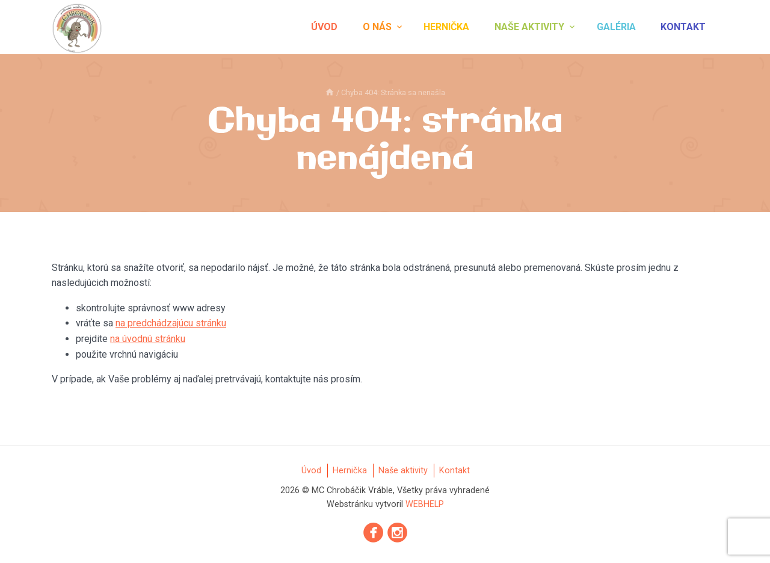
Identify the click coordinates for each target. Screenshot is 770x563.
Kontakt (683, 27)
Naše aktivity (529, 27)
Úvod (324, 27)
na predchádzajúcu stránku (171, 323)
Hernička (446, 27)
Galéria (616, 27)
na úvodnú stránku (147, 338)
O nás (377, 27)
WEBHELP (424, 504)
